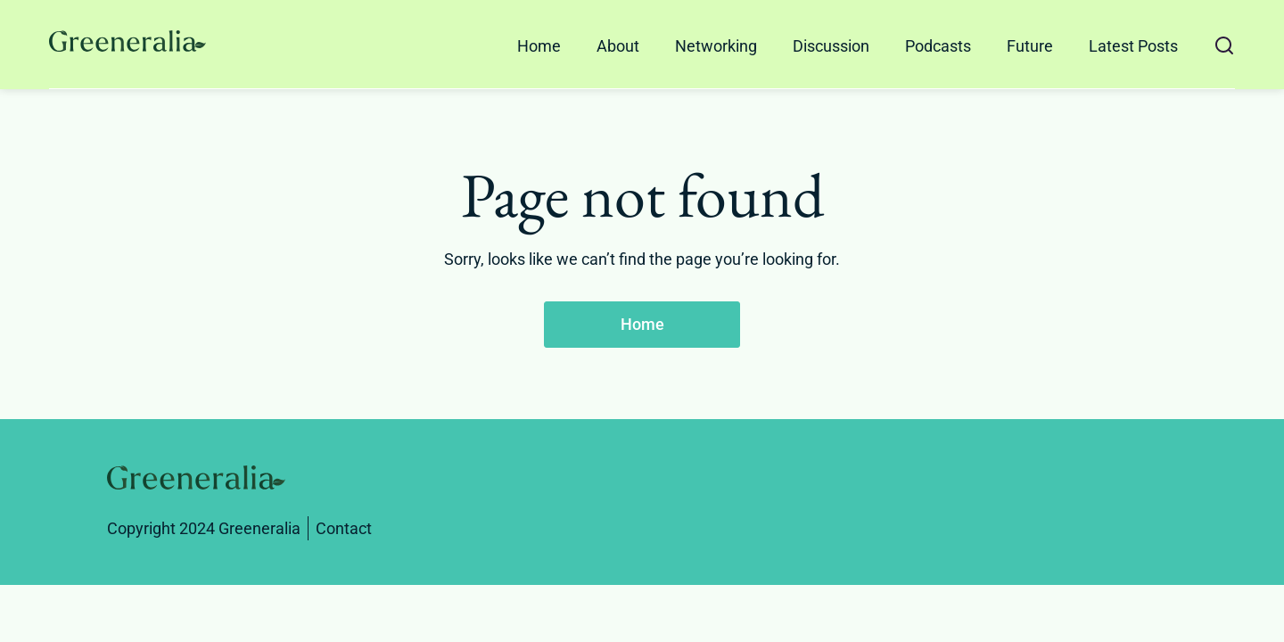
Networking (716, 46)
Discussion (831, 46)
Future (1030, 46)
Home (539, 46)
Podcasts (938, 46)
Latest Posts (1133, 46)
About (618, 46)
